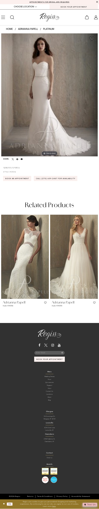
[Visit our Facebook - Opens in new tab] (39, 345)
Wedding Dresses (49, 376)
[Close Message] (96, 2)
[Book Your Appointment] (74, 6)
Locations (49, 394)
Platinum (48, 29)
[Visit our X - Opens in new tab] (45, 345)
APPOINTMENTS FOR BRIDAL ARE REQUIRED (50, 2)
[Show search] (12, 17)
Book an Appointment (17, 178)
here (54, 506)
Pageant (49, 385)
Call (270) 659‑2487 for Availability (56, 178)
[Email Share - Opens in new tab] (22, 159)
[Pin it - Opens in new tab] (17, 159)
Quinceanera (49, 382)
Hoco (49, 388)
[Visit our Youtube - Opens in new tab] (59, 345)
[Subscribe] (62, 353)
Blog (49, 400)
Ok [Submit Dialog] (9, 504)
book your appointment (49, 359)
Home (9, 29)
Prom (49, 379)
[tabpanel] (49, 95)
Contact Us (49, 391)
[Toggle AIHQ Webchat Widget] (90, 504)
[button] (86, 17)
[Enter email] (49, 353)
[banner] (49, 17)
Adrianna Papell (28, 29)
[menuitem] (25, 6)
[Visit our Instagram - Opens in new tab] (52, 345)
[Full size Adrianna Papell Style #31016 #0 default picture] (49, 95)
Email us (49, 458)
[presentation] (25, 257)
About (49, 397)
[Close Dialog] (4, 504)
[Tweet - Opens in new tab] (13, 159)
